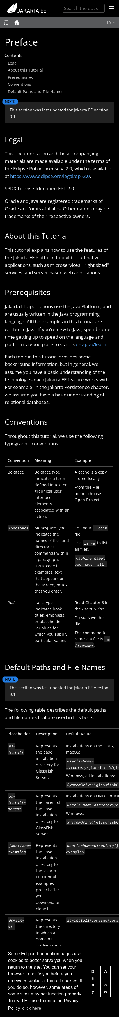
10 (108, 22)
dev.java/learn (91, 344)
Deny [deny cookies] (92, 981)
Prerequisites (20, 77)
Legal (13, 63)
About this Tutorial (25, 70)
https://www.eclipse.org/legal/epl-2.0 (50, 176)
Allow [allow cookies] (105, 981)
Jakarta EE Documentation (26, 8)
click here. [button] (32, 1008)
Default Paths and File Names (35, 91)
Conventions (19, 84)
